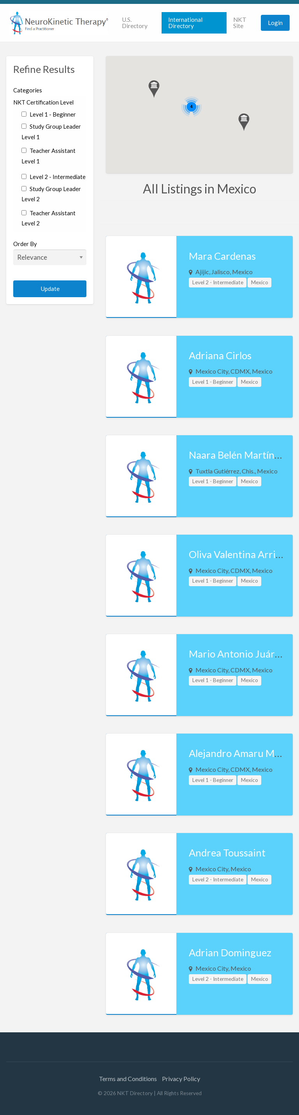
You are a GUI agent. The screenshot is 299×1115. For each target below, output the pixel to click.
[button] (154, 89)
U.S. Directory (135, 22)
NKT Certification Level (43, 102)
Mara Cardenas (222, 256)
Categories (27, 90)
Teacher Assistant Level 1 (48, 156)
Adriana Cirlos (220, 355)
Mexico (259, 282)
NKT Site (239, 22)
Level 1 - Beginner (48, 114)
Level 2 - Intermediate (53, 176)
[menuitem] (138, 23)
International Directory (185, 22)
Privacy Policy (181, 1078)
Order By (49, 252)
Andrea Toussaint (227, 852)
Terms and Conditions (128, 1078)
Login (275, 22)
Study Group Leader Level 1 (51, 131)
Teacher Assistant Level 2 (48, 218)
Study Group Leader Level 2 (51, 194)
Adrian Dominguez (230, 952)
